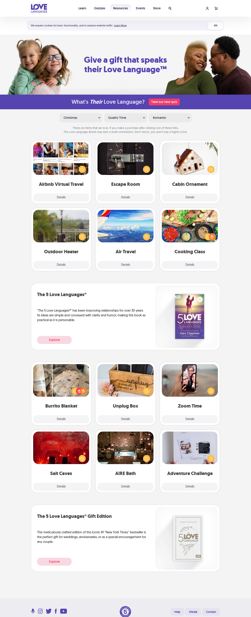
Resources (120, 8)
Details (61, 197)
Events (140, 8)
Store (157, 8)
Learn (82, 8)
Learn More (120, 25)
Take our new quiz (164, 102)
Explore (54, 340)
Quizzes (99, 8)
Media (193, 612)
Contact (211, 612)
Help (177, 612)
